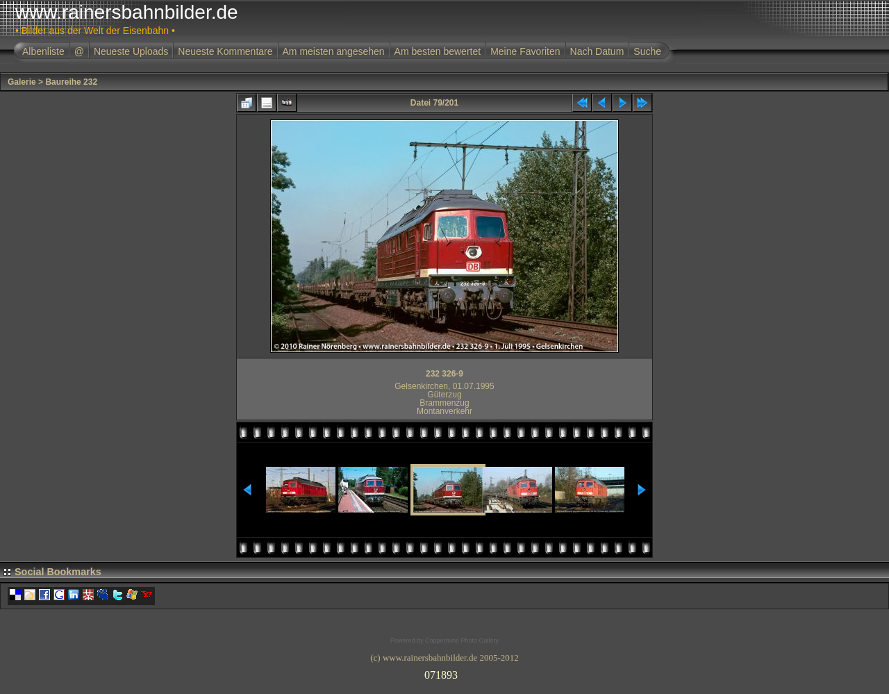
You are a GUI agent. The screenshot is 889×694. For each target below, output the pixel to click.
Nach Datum (597, 51)
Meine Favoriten (525, 51)
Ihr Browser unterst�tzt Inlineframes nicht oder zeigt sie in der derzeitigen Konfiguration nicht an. (444, 672)
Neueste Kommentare (225, 51)
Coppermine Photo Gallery (462, 640)
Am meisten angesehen (334, 51)
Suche (647, 51)
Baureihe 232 (71, 82)
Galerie (22, 82)
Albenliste (43, 51)
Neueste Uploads (131, 51)
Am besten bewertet (437, 51)
